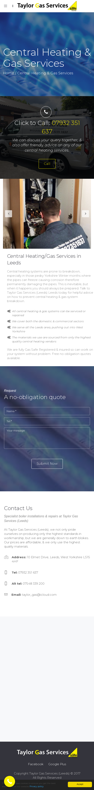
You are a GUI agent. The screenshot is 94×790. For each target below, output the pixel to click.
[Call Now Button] (9, 781)
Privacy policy (37, 786)
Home (8, 73)
